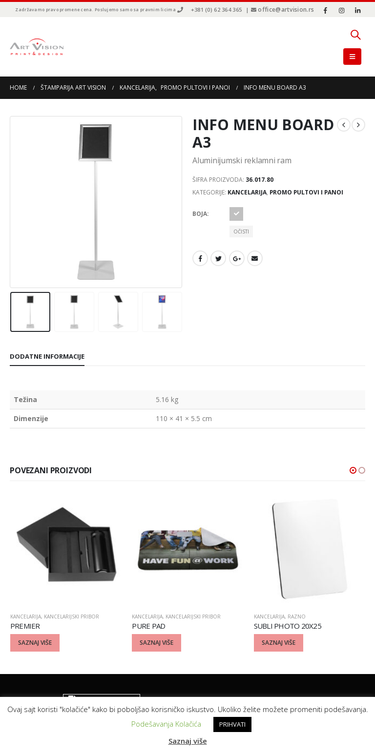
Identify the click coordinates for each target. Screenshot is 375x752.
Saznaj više (187, 741)
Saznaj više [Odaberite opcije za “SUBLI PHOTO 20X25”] (278, 642)
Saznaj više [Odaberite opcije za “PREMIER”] (35, 642)
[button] (353, 470)
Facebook (200, 258)
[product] (66, 549)
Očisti (241, 231)
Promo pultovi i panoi (306, 192)
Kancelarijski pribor (71, 616)
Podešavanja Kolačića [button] (166, 724)
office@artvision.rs (286, 9)
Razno (297, 616)
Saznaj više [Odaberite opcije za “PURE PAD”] (156, 642)
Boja (199, 214)
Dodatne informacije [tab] (47, 356)
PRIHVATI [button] (232, 724)
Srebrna (236, 214)
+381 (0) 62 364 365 (216, 9)
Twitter (218, 258)
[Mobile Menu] (352, 56)
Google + (237, 258)
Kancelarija (247, 192)
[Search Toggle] (355, 34)
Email (255, 258)
